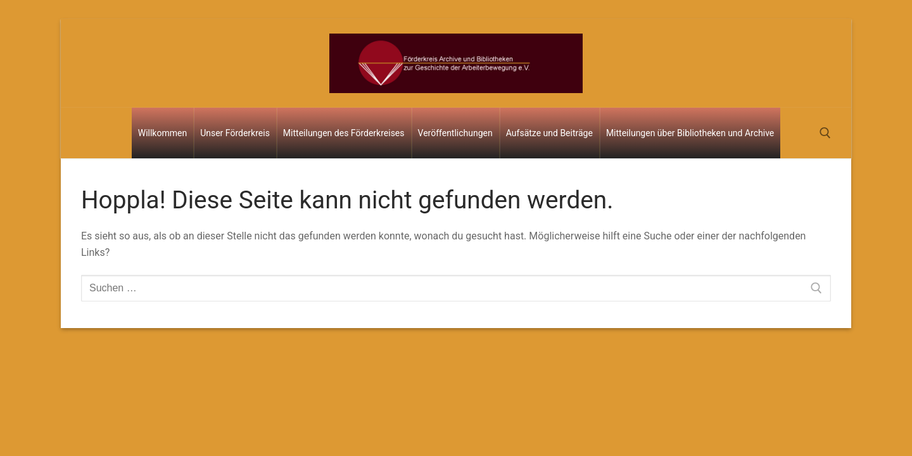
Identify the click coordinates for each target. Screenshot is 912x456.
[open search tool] (825, 133)
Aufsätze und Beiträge (549, 133)
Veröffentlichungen (455, 133)
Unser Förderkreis (235, 133)
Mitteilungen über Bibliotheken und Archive (690, 133)
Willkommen (162, 133)
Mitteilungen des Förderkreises (344, 133)
